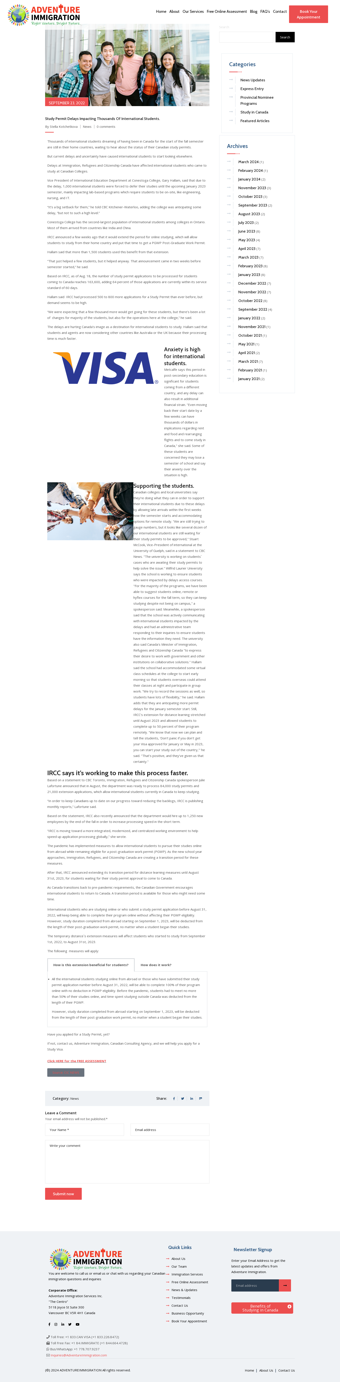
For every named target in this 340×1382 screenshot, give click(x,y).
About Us (178, 1258)
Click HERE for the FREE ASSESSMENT (76, 1061)
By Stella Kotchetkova (61, 126)
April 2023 (246, 248)
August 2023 (249, 214)
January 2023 (249, 274)
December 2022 (252, 283)
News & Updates (184, 1290)
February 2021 (250, 370)
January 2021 (249, 378)
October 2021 (250, 335)
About (174, 11)
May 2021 (246, 344)
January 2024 (249, 179)
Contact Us (180, 1305)
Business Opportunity (188, 1313)
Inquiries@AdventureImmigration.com (79, 1355)
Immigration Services (187, 1274)
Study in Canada (254, 112)
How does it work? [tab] (156, 965)
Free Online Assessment (227, 11)
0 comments (106, 126)
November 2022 (252, 292)
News (87, 126)
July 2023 (246, 222)
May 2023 (246, 240)
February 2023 (250, 266)
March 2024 (248, 161)
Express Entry (252, 88)
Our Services (193, 11)
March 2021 (248, 361)
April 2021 (246, 352)
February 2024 (250, 170)
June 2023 (246, 231)
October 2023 (250, 196)
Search (285, 37)
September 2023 (252, 205)
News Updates (252, 80)
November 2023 (252, 187)
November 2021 (251, 326)
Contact (280, 11)
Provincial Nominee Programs (257, 100)
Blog (253, 11)
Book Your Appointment (308, 14)
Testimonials (181, 1297)
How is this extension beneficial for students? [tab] (91, 965)
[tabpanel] (127, 999)
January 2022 (249, 318)
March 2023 (248, 257)
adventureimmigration (80, 1370)
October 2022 (250, 300)
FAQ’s (265, 11)
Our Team (179, 1266)
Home (161, 11)
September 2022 (252, 309)
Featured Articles (255, 120)
